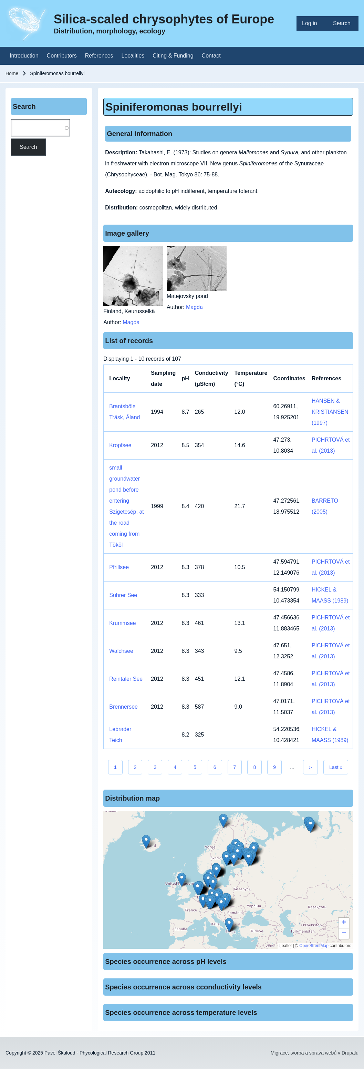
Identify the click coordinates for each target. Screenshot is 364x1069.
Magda (131, 322)
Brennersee (123, 707)
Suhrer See (123, 595)
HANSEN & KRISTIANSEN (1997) (330, 412)
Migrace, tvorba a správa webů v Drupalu (314, 1053)
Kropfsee (120, 445)
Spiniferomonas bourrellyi (173, 107)
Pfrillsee (119, 567)
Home (12, 73)
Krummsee (122, 623)
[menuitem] (312, 23)
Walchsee (121, 651)
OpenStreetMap (314, 945)
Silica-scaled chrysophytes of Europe (164, 19)
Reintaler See (126, 679)
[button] (210, 902)
